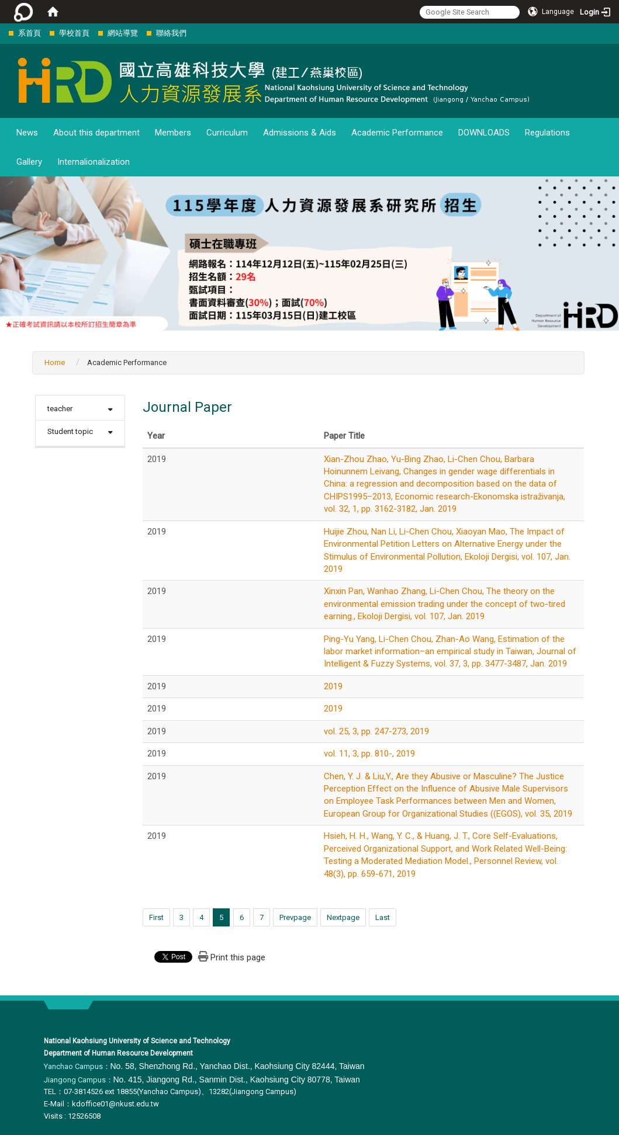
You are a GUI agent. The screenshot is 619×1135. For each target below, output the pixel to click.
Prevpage (295, 917)
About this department (96, 132)
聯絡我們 (171, 33)
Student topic (70, 431)
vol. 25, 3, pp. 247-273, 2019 (376, 731)
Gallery (29, 162)
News (27, 132)
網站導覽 (123, 33)
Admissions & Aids (299, 132)
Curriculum (227, 132)
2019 (333, 686)
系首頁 (29, 33)
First (156, 917)
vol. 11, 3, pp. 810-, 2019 (369, 753)
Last (382, 917)
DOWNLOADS (484, 132)
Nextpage (343, 917)
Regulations (547, 132)
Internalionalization (93, 162)
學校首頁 (74, 33)
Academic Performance (397, 132)
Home (54, 362)
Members (173, 132)
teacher (59, 408)
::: (2, 33)
